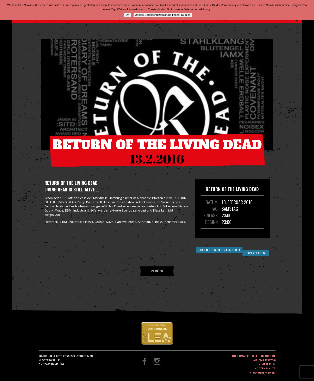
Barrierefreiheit (264, 372)
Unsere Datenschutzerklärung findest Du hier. (163, 14)
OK (127, 14)
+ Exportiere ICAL (255, 253)
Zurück (157, 271)
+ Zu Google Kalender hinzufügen (219, 250)
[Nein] (309, 10)
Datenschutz (266, 368)
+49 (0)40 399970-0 (264, 360)
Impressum (268, 364)
